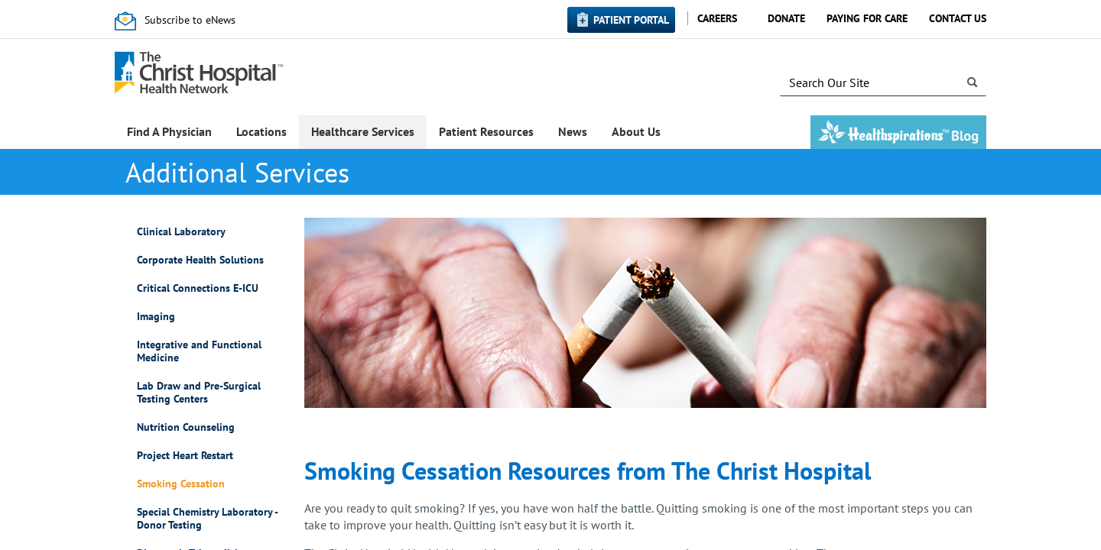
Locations (261, 131)
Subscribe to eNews (190, 20)
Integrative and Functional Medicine (199, 351)
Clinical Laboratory (181, 231)
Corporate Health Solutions (200, 260)
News (572, 131)
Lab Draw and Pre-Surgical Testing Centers (199, 393)
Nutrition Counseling (186, 427)
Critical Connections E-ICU (197, 288)
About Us (636, 131)
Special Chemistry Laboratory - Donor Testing (207, 519)
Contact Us (957, 18)
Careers (717, 18)
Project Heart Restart (185, 455)
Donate (786, 18)
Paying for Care (867, 18)
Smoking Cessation (181, 483)
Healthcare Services (362, 131)
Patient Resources (486, 131)
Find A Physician (169, 131)
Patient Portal (631, 20)
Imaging (156, 316)
